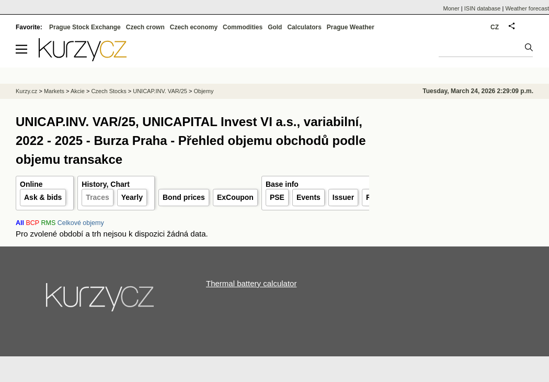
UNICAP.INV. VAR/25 (160, 91)
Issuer (343, 197)
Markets (54, 91)
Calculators (304, 27)
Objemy (204, 91)
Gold (275, 27)
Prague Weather (350, 27)
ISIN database (482, 8)
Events (308, 197)
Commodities (242, 27)
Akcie (78, 91)
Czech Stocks (108, 91)
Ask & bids (43, 197)
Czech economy (194, 27)
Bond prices (184, 197)
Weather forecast (527, 8)
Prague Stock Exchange (85, 27)
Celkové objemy (81, 223)
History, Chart (106, 184)
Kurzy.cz (26, 91)
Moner (451, 8)
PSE (277, 197)
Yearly (132, 197)
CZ (494, 27)
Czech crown (145, 27)
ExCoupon (235, 197)
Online (31, 184)
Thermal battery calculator (251, 283)
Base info (282, 184)
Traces (97, 197)
